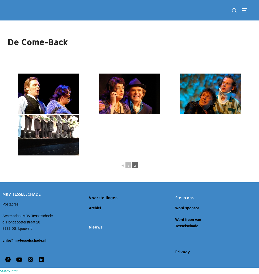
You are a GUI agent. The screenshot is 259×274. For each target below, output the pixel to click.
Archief (96, 208)
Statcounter (9, 271)
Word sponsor (187, 208)
